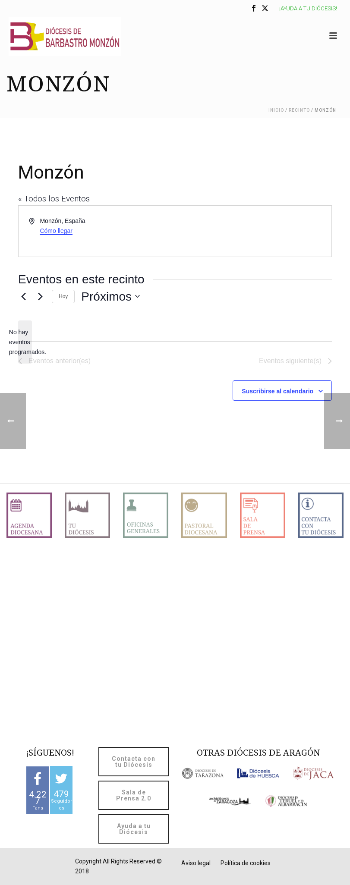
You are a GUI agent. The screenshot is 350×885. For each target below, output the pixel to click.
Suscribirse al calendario (277, 391)
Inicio (276, 110)
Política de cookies (246, 863)
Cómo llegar (56, 230)
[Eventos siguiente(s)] (40, 296)
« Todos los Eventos (54, 199)
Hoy (63, 296)
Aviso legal (196, 863)
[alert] (25, 342)
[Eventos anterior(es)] (23, 296)
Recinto (299, 110)
